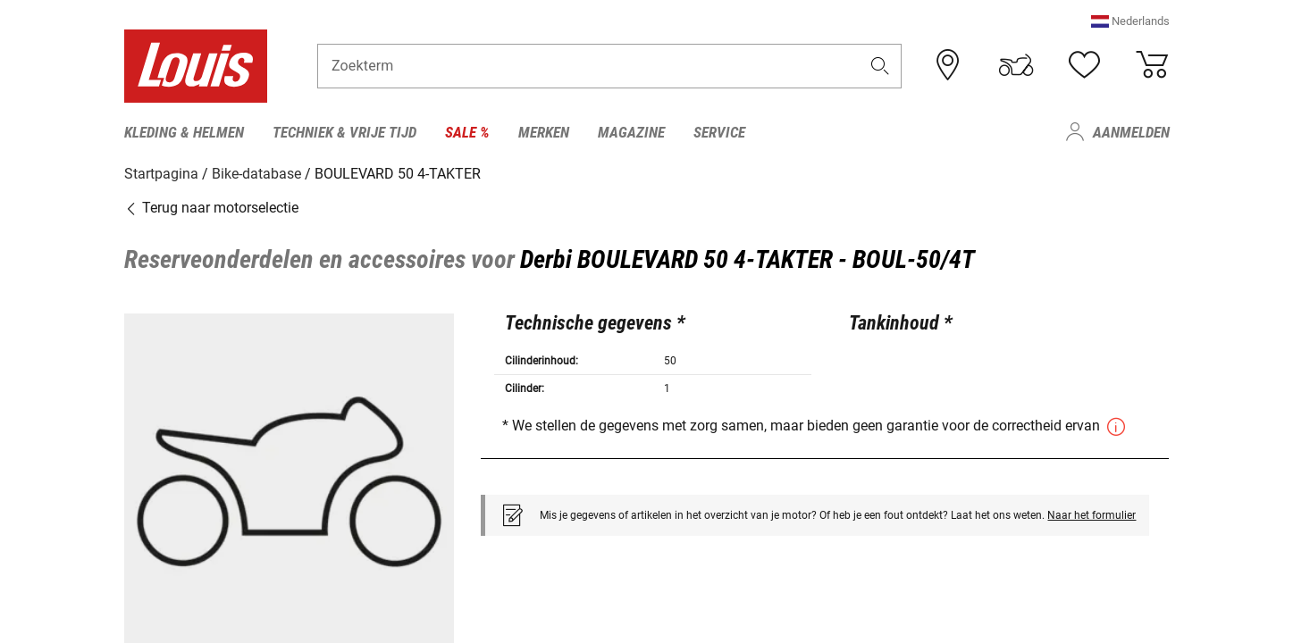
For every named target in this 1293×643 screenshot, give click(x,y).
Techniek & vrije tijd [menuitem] (344, 132)
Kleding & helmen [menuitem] (184, 132)
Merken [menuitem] (543, 132)
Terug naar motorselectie (211, 207)
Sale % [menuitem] (467, 132)
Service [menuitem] (719, 132)
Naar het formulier (1091, 514)
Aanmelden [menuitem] (1131, 132)
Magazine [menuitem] (631, 132)
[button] (1130, 22)
